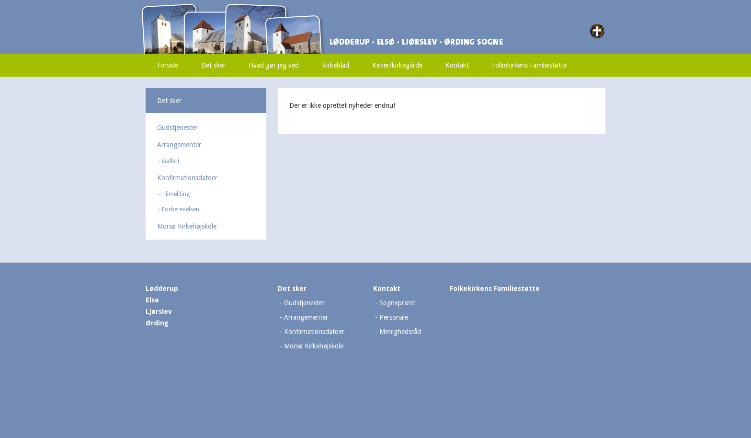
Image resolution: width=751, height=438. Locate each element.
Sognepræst (397, 303)
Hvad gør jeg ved (274, 65)
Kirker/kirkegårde (397, 65)
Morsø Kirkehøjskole (186, 226)
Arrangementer (179, 145)
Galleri (170, 161)
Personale (393, 317)
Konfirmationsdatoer (187, 178)
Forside (167, 65)
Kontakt (457, 65)
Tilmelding (176, 194)
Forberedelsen (180, 209)
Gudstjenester (177, 127)
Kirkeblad (335, 65)
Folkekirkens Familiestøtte (529, 65)
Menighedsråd (400, 331)
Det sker (213, 65)
